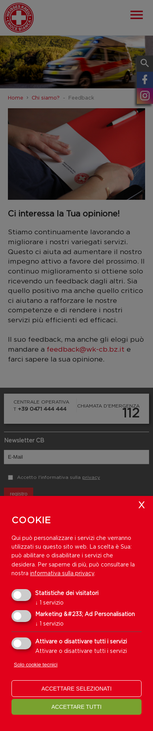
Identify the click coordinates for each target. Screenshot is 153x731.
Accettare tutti (76, 707)
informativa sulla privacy (62, 573)
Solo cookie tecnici (35, 665)
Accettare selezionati (77, 688)
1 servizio (49, 602)
